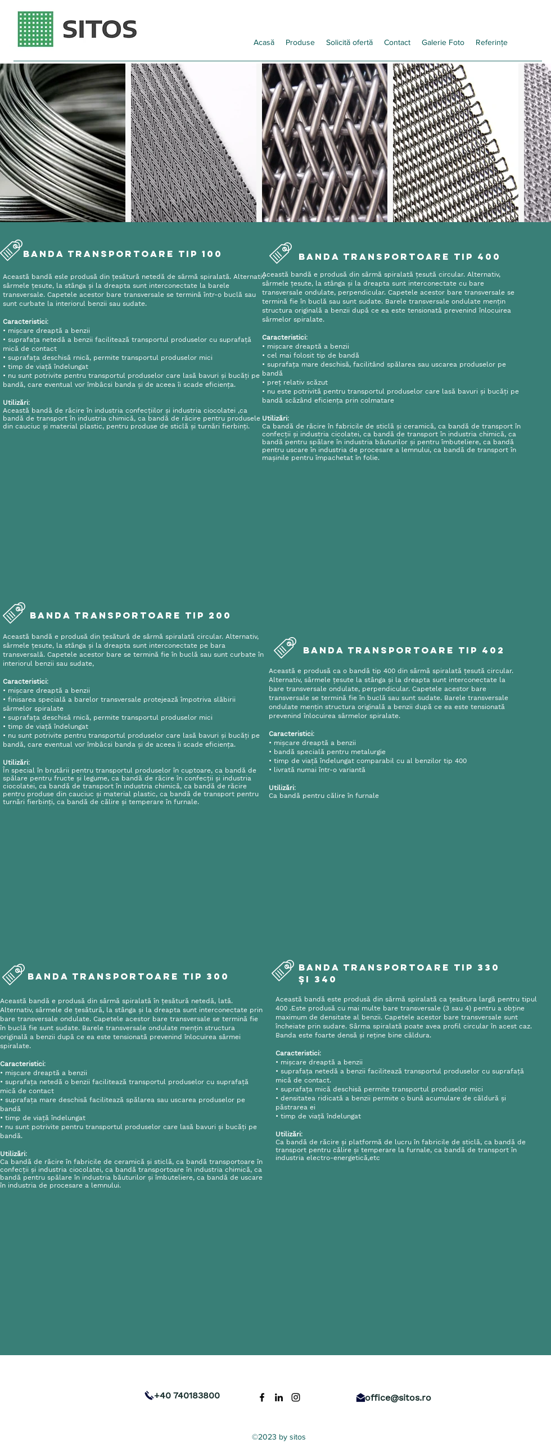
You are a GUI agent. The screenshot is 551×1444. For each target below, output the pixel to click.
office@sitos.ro (398, 1397)
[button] (300, 42)
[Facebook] (262, 1397)
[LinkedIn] (278, 1397)
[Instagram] (295, 1397)
